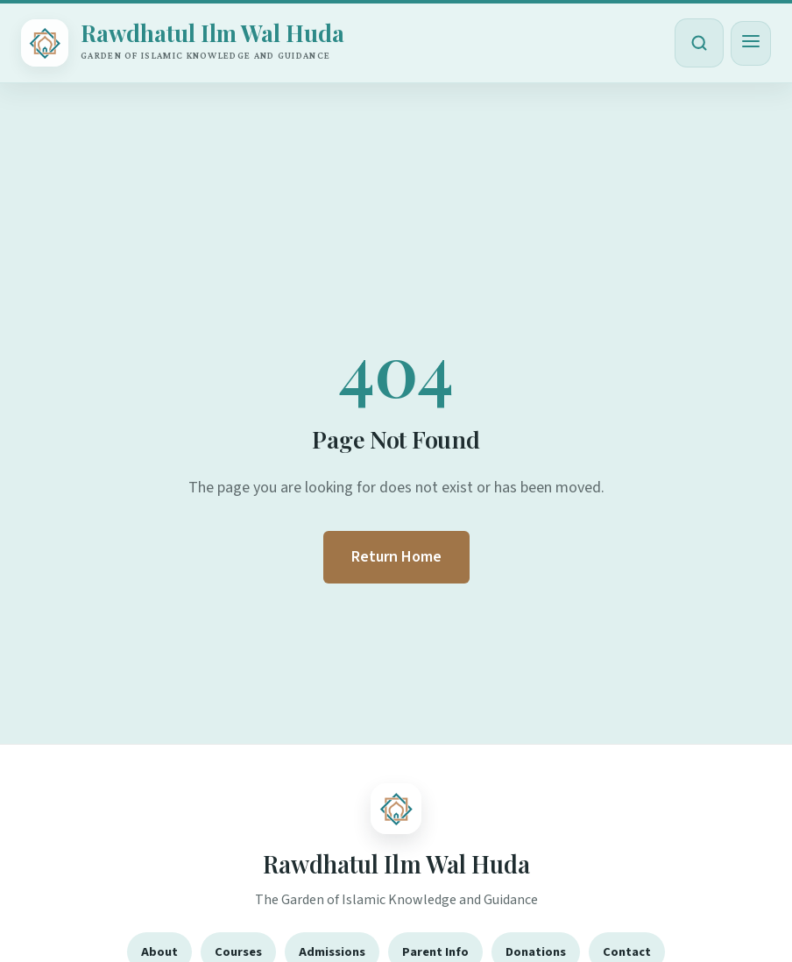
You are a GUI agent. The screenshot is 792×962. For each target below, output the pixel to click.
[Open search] (699, 42)
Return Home (396, 557)
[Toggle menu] (751, 43)
